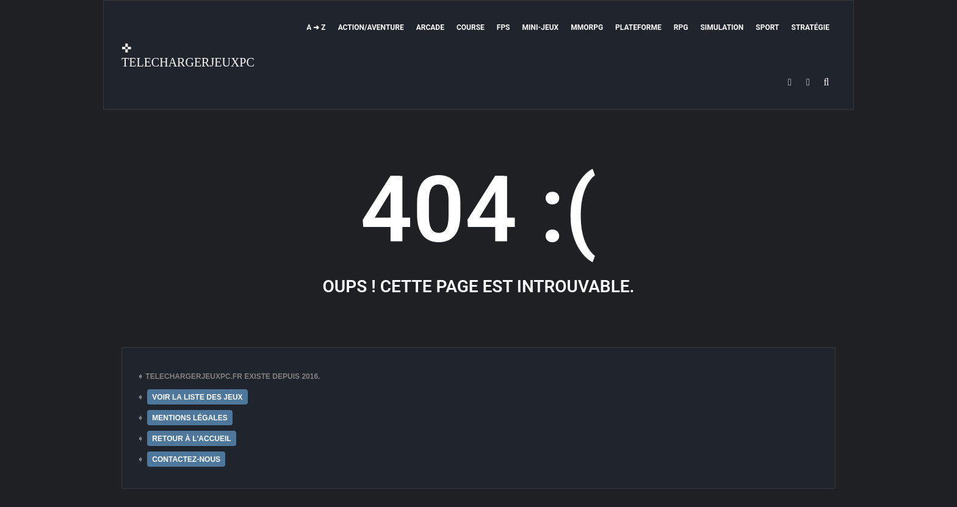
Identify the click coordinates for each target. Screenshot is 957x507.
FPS (503, 27)
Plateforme (638, 27)
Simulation (721, 27)
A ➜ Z (315, 27)
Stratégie (810, 27)
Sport (767, 27)
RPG (681, 27)
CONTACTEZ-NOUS (186, 459)
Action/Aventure (371, 27)
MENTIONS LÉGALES (189, 418)
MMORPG (587, 27)
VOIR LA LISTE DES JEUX (197, 397)
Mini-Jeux (540, 27)
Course (471, 27)
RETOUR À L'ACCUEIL (191, 438)
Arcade (430, 27)
